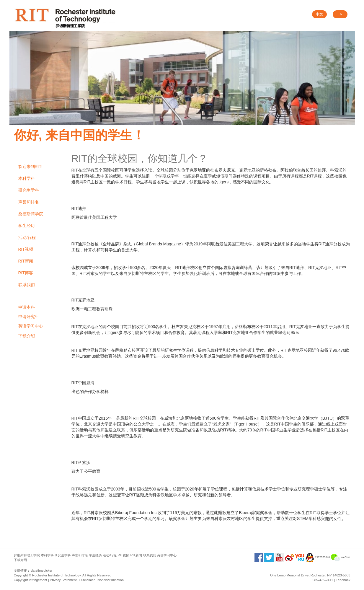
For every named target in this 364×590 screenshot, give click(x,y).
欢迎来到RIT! (30, 166)
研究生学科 (28, 190)
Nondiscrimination (110, 580)
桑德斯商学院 (30, 213)
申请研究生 (28, 316)
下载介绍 (26, 335)
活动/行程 (27, 237)
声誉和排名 (28, 202)
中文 (319, 14)
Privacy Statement (63, 580)
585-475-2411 (323, 580)
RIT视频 (25, 249)
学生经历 (26, 225)
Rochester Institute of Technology (56, 575)
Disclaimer (87, 580)
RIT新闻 (25, 261)
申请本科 (26, 307)
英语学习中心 (30, 326)
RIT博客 (25, 272)
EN (339, 14)
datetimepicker (42, 570)
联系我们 (26, 284)
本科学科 (26, 178)
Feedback (343, 580)
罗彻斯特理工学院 (27, 555)
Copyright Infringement (30, 580)
